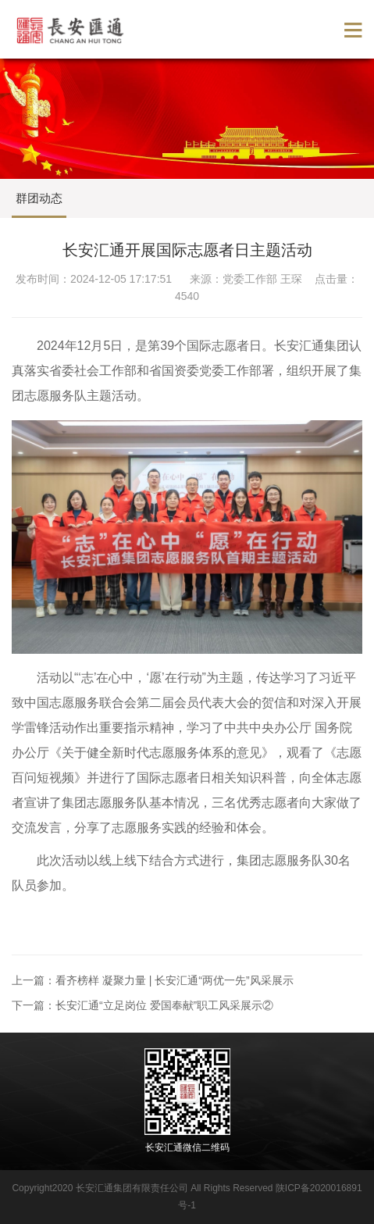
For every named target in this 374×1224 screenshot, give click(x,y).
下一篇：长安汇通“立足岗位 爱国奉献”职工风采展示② (142, 1005)
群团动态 (39, 198)
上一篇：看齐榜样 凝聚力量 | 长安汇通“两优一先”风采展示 (153, 980)
